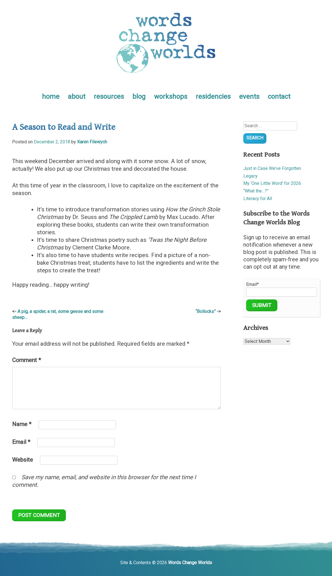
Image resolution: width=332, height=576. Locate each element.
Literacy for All (257, 198)
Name (22, 424)
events (249, 96)
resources (109, 96)
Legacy (250, 176)
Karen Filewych (92, 141)
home (50, 96)
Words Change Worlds (190, 562)
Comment (26, 360)
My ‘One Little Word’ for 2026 (272, 183)
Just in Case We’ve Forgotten (272, 168)
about (76, 96)
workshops (170, 96)
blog (139, 96)
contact (279, 96)
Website (22, 459)
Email (21, 442)
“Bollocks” (205, 311)
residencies (213, 96)
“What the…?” (256, 191)
